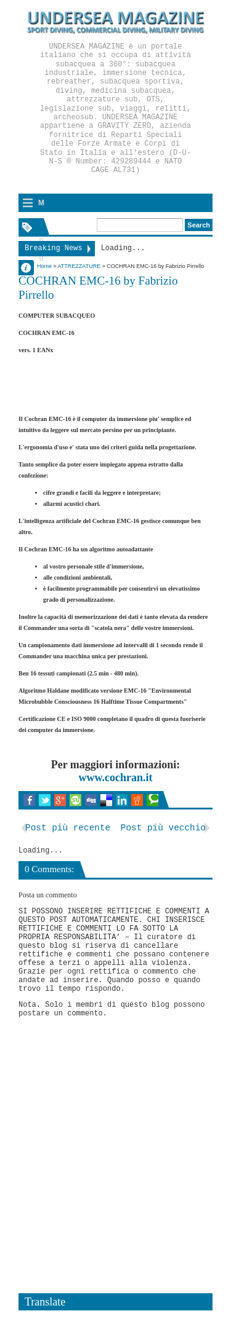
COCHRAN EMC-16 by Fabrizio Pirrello (98, 287)
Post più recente (67, 828)
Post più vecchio (163, 828)
